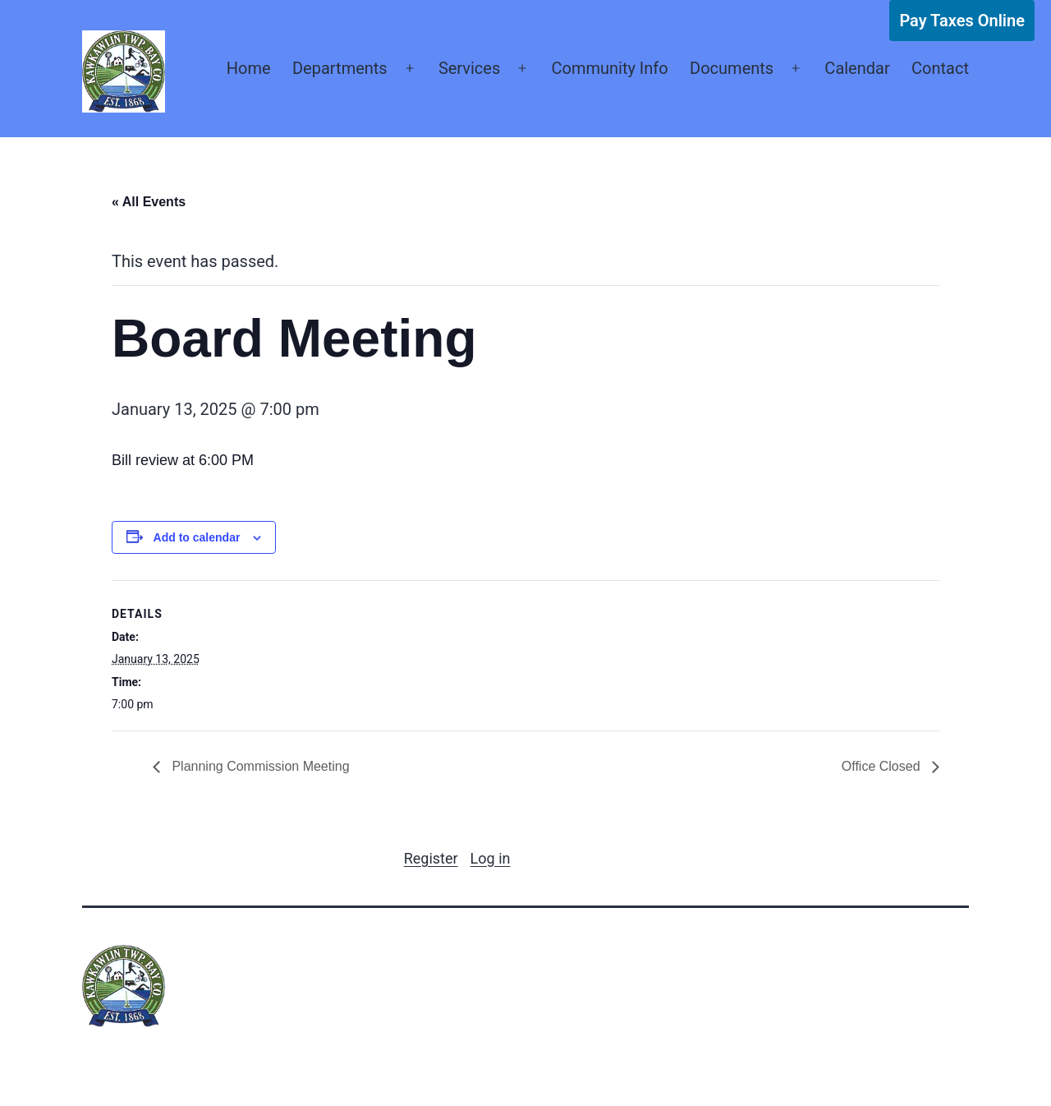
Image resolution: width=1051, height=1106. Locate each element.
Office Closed (883, 766)
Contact (940, 68)
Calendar (856, 68)
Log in (490, 858)
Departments (340, 68)
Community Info (609, 68)
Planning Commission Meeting (259, 766)
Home (249, 68)
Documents (731, 68)
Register (431, 858)
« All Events (149, 202)
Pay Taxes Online (962, 20)
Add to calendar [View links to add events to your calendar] (197, 537)
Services (469, 68)
